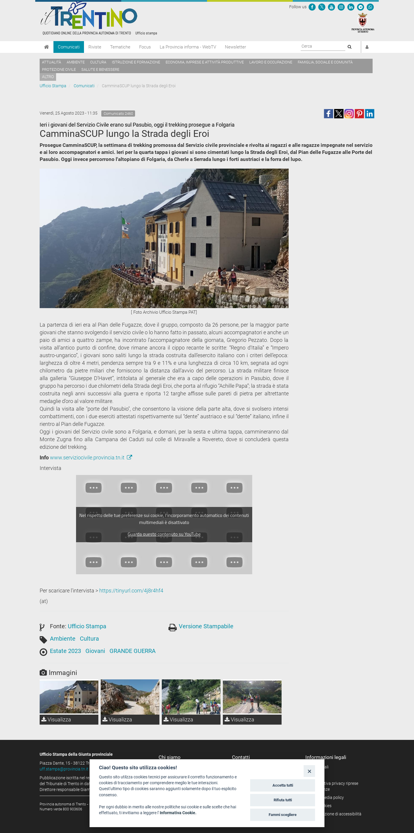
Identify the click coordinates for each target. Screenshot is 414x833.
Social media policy (326, 797)
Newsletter (235, 47)
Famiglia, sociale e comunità (325, 62)
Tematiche (120, 47)
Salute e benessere (100, 69)
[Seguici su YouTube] (331, 6)
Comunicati (69, 47)
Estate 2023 (65, 650)
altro (48, 76)
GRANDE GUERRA (133, 650)
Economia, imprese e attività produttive (205, 62)
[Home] (46, 47)
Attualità (51, 62)
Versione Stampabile (206, 626)
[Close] (309, 771)
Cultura (98, 62)
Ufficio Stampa (53, 85)
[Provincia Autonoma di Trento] (362, 22)
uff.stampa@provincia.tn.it (64, 769)
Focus (145, 47)
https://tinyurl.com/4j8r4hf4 (131, 590)
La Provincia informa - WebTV (188, 47)
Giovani (95, 650)
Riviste (94, 47)
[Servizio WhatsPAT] (370, 6)
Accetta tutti (282, 785)
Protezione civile (59, 69)
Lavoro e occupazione (270, 62)
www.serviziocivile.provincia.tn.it (91, 457)
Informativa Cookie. (178, 812)
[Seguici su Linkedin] (351, 6)
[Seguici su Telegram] (360, 6)
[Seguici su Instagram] (341, 6)
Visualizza (56, 719)
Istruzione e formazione (136, 62)
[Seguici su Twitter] (322, 6)
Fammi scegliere (283, 814)
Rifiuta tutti (283, 800)
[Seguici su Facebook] (312, 6)
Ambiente (76, 62)
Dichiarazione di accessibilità (335, 814)
